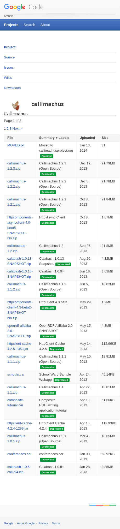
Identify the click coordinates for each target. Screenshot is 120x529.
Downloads (12, 88)
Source (9, 57)
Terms (56, 523)
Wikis (8, 78)
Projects (11, 25)
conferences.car (19, 454)
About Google (26, 523)
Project (9, 47)
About (45, 25)
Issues (9, 67)
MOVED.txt (15, 145)
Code (23, 6)
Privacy (43, 523)
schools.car (16, 374)
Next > (17, 128)
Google (8, 523)
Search (29, 25)
